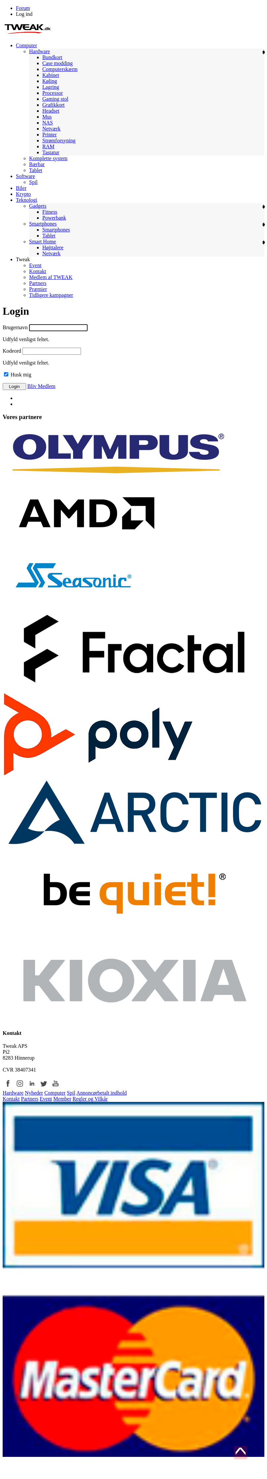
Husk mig (17, 374)
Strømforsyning (58, 140)
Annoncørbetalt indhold (101, 1093)
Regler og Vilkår (90, 1099)
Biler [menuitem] (21, 188)
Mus (47, 117)
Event (35, 265)
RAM (48, 146)
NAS (47, 122)
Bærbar (37, 164)
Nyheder (34, 1093)
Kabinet (50, 75)
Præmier (38, 289)
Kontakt (37, 271)
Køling (49, 81)
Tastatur (50, 152)
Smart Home (42, 241)
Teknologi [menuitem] (26, 200)
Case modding (57, 63)
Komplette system (48, 158)
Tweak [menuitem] (23, 259)
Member (62, 1099)
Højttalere (52, 247)
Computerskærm (60, 69)
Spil (33, 182)
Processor (52, 93)
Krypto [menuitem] (23, 194)
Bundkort (52, 57)
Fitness (49, 212)
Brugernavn (15, 327)
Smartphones (43, 224)
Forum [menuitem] (23, 8)
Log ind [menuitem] (24, 14)
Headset (50, 111)
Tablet (35, 170)
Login (14, 386)
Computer (54, 1093)
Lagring (50, 87)
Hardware (39, 51)
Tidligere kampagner (51, 295)
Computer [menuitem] (26, 45)
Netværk (51, 128)
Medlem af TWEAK (50, 277)
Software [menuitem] (25, 176)
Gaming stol (55, 99)
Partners (37, 283)
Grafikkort (53, 105)
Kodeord (12, 351)
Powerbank (54, 218)
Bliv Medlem (41, 386)
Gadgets (37, 206)
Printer (49, 134)
